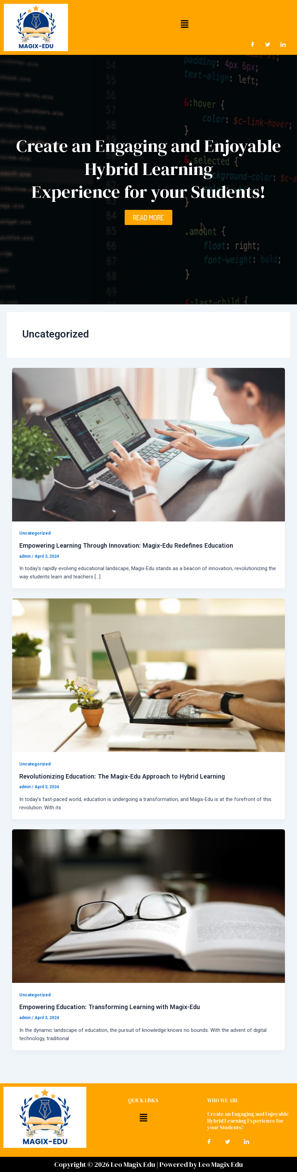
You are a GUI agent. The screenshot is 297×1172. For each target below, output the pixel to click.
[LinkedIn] (283, 44)
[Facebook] (253, 44)
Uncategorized (35, 533)
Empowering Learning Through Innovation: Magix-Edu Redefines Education (126, 545)
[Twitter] (268, 44)
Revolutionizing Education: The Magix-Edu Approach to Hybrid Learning (122, 776)
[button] (184, 24)
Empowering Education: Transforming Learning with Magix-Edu (109, 1006)
